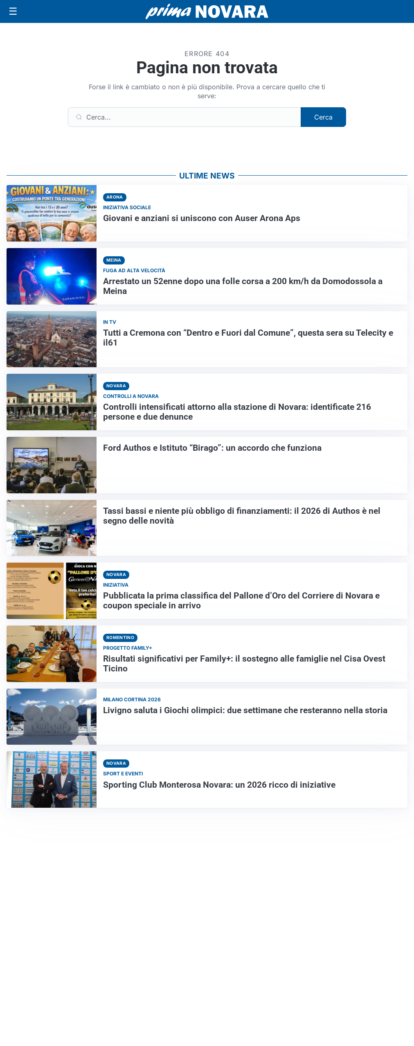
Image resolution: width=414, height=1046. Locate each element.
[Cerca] (184, 117)
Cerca (323, 117)
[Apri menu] (13, 11)
